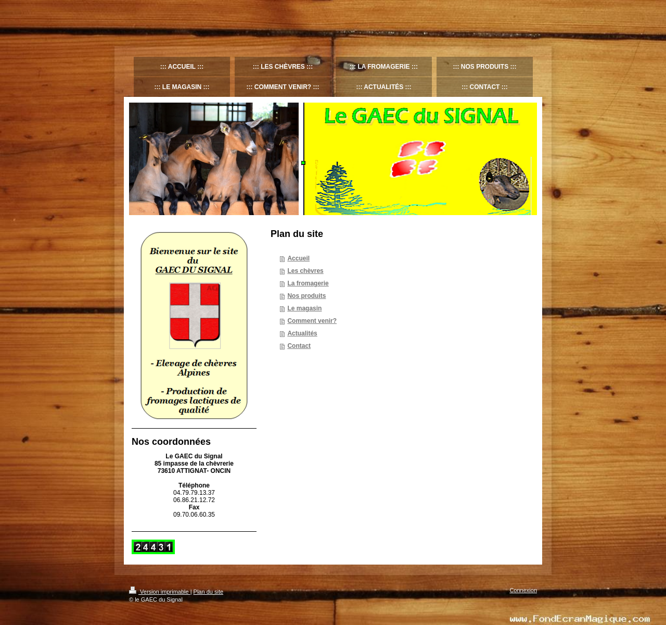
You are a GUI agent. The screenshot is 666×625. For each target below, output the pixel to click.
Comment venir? (312, 320)
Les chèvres (305, 270)
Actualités (302, 333)
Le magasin (304, 308)
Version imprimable (159, 592)
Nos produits (306, 295)
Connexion (523, 590)
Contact (299, 345)
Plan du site (208, 592)
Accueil (298, 258)
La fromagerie (307, 283)
